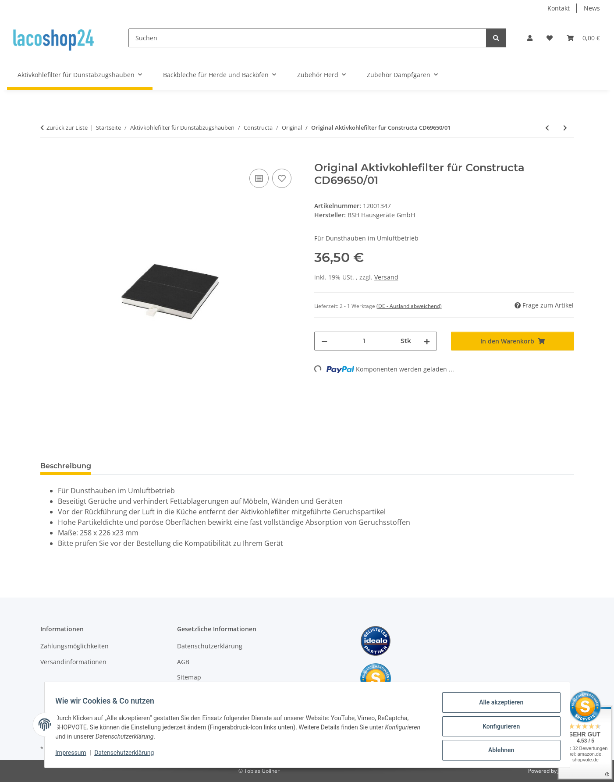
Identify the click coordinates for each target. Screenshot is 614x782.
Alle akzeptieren (498, 705)
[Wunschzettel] (549, 38)
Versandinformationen (73, 662)
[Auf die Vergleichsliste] (259, 178)
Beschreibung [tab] (65, 466)
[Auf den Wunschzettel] (281, 178)
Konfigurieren (498, 728)
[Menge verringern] (324, 341)
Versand (386, 277)
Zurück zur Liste (67, 127)
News (592, 8)
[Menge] (364, 341)
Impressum (74, 754)
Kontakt (558, 8)
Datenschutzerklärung (127, 754)
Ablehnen (498, 750)
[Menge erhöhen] (427, 341)
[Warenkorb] (583, 38)
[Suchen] (307, 37)
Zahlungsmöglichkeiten (74, 646)
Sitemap (189, 677)
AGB (183, 662)
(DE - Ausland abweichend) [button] (409, 306)
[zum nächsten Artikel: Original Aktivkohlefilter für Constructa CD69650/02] (565, 127)
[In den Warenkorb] (47, 157)
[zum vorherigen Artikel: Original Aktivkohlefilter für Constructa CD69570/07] (547, 127)
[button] (529, 38)
